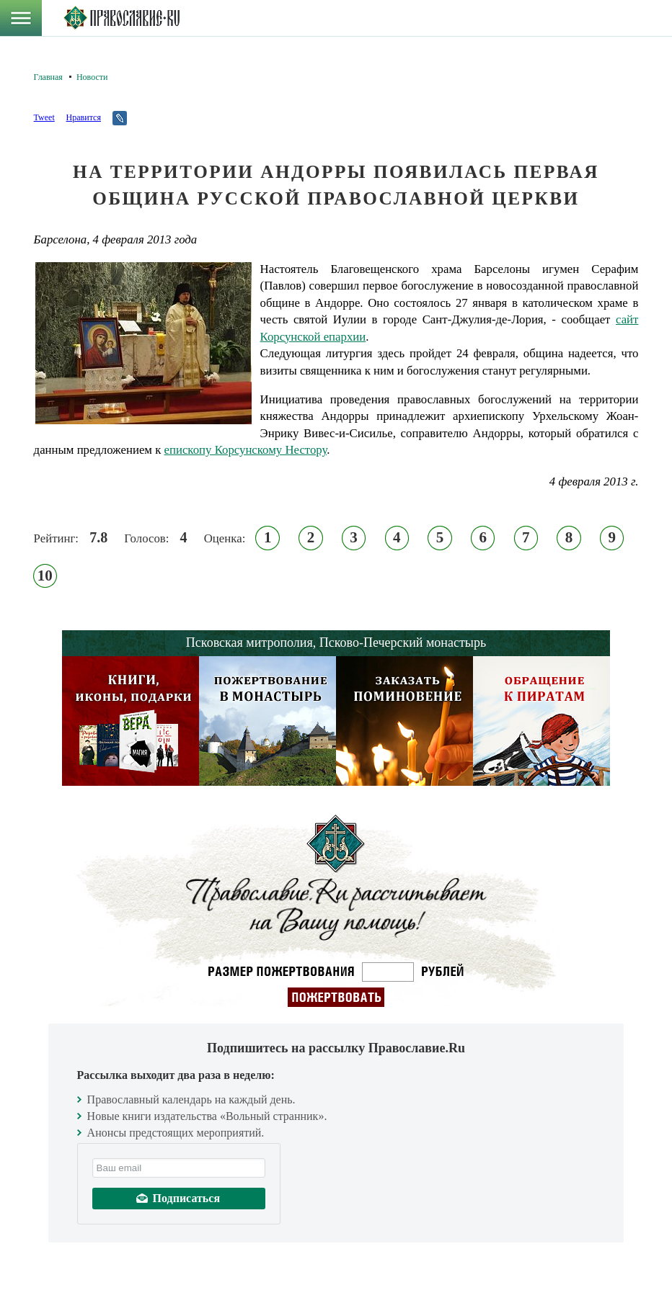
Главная (48, 77)
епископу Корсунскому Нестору (245, 450)
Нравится (83, 117)
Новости (92, 77)
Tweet (44, 117)
